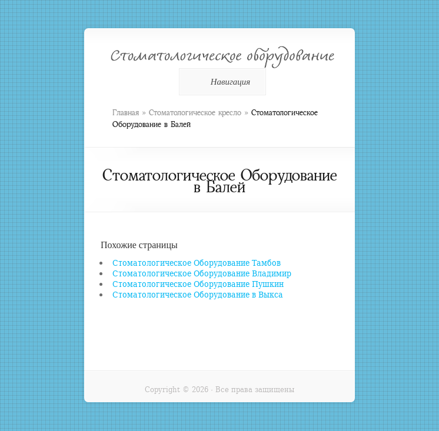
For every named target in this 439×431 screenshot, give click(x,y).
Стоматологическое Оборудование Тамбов (196, 262)
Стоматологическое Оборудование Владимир (201, 273)
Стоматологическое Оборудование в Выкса (197, 294)
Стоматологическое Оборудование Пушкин (198, 284)
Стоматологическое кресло (195, 113)
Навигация (221, 81)
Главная (125, 113)
